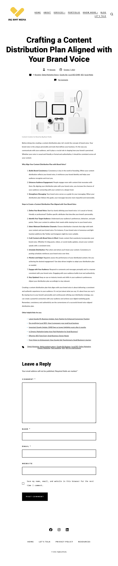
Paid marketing (56, 348)
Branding (38, 75)
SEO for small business (73, 348)
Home (38, 12)
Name (26, 429)
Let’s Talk (100, 16)
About (47, 12)
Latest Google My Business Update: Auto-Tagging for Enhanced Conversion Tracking (59, 319)
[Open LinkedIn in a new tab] (67, 530)
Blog (103, 12)
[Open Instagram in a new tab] (59, 530)
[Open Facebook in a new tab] (51, 530)
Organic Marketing (44, 348)
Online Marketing (85, 347)
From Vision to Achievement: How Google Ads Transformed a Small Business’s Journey (60, 340)
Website (27, 463)
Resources (84, 542)
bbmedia (52, 70)
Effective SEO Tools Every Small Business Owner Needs (49, 336)
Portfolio (74, 12)
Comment (29, 379)
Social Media (88, 75)
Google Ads (63, 75)
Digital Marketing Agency (50, 75)
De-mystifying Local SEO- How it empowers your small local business (54, 323)
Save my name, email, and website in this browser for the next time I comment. (60, 483)
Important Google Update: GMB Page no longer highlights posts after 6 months (57, 327)
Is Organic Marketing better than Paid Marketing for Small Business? (53, 332)
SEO (82, 75)
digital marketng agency (48, 347)
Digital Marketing (33, 347)
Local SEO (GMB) (74, 75)
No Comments (63, 80)
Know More (90, 12)
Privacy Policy (64, 542)
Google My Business (64, 347)
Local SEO (74, 347)
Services (59, 12)
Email (26, 446)
